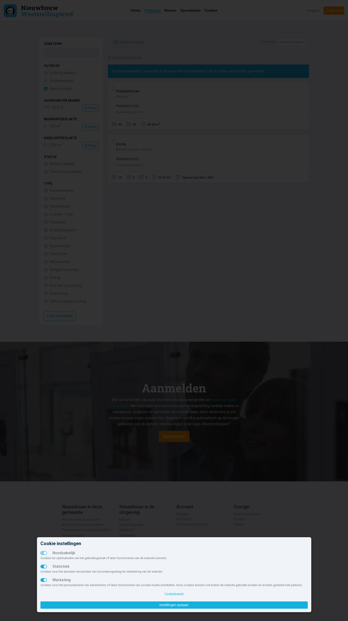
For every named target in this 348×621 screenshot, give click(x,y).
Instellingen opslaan (174, 605)
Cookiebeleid (174, 594)
